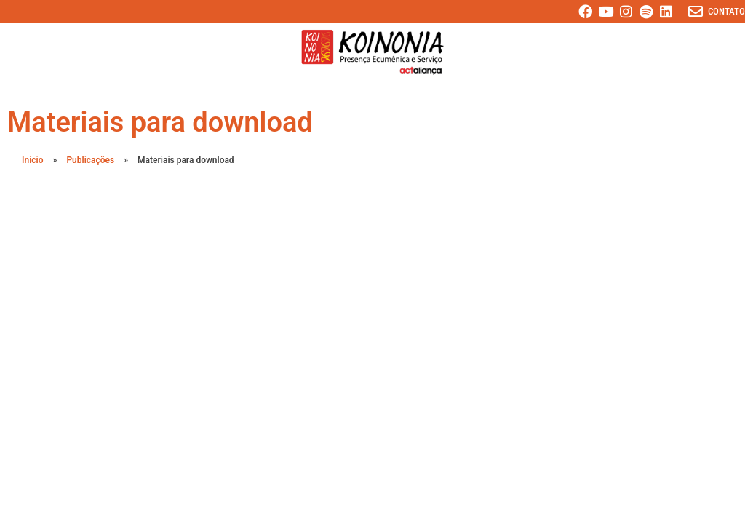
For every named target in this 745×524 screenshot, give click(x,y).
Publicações (90, 160)
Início (33, 160)
